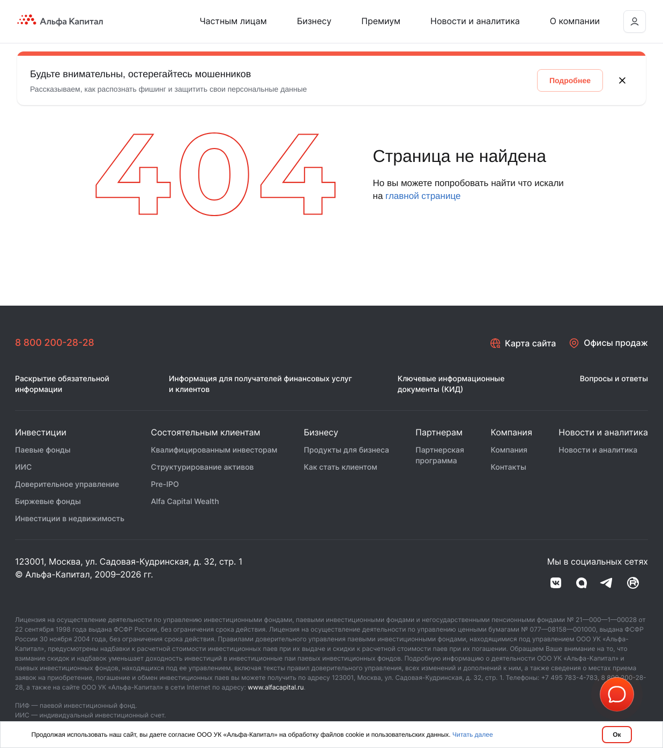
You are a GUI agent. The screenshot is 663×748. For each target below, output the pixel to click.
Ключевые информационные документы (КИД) (451, 385)
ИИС (23, 467)
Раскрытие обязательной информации (62, 385)
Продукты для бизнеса (346, 450)
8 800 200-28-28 (55, 343)
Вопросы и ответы (614, 379)
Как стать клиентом (340, 467)
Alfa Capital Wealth (185, 502)
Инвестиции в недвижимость (69, 519)
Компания (508, 450)
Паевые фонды (43, 450)
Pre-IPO (165, 485)
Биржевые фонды (48, 502)
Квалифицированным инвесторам (214, 450)
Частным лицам (233, 21)
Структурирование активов (202, 467)
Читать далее (472, 734)
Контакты (508, 467)
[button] (617, 694)
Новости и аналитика (475, 21)
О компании (575, 21)
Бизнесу (314, 21)
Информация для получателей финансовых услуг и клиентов (260, 385)
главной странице (422, 196)
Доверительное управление (67, 485)
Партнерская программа (439, 456)
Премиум (380, 21)
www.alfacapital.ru (276, 688)
